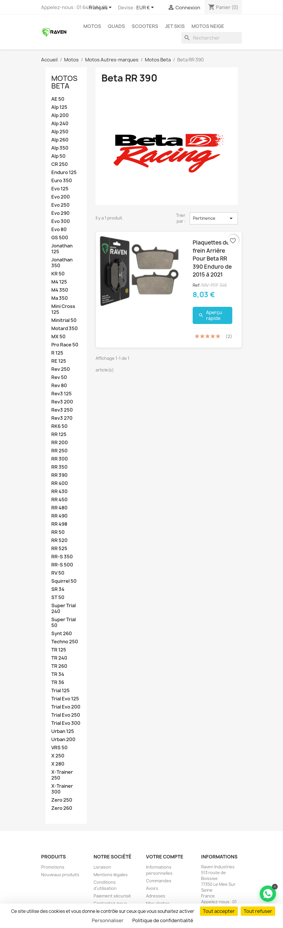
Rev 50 (59, 377)
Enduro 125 (64, 172)
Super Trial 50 (63, 622)
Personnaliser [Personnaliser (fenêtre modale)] (108, 920)
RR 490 (59, 516)
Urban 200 (63, 739)
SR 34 (57, 589)
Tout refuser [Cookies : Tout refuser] (258, 911)
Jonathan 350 (62, 263)
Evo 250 (60, 205)
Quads (116, 26)
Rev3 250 (62, 410)
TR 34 (57, 674)
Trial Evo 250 (65, 715)
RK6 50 (59, 426)
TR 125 (58, 650)
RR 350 (59, 467)
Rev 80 (59, 385)
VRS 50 (59, 748)
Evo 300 (60, 221)
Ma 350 (59, 298)
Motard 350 (64, 328)
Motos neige (207, 26)
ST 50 (57, 597)
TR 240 (59, 658)
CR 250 (59, 164)
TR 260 (59, 666)
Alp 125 (59, 107)
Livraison (102, 867)
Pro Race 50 (64, 345)
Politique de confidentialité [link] (162, 920)
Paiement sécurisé (112, 896)
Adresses (155, 896)
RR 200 (59, 443)
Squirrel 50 (64, 581)
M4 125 (59, 282)
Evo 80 (59, 229)
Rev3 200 (62, 402)
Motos (92, 26)
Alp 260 (59, 140)
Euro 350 (61, 181)
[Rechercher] (211, 38)
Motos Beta (64, 82)
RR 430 (59, 491)
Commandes (158, 880)
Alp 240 (59, 124)
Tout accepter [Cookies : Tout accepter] (219, 911)
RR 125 (58, 434)
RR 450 (59, 500)
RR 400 (59, 483)
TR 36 (57, 682)
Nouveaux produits (60, 874)
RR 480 (59, 508)
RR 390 (59, 475)
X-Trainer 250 (62, 775)
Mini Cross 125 (63, 309)
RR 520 (59, 540)
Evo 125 (59, 189)
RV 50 (57, 573)
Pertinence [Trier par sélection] (213, 218)
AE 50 (57, 99)
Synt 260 (61, 634)
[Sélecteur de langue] (101, 7)
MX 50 (58, 337)
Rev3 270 (62, 418)
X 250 (57, 756)
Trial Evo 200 (65, 707)
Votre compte (164, 856)
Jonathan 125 (62, 249)
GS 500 (59, 238)
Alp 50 (58, 156)
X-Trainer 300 (62, 789)
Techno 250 (64, 642)
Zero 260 (61, 808)
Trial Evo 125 (65, 699)
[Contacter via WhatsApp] (268, 894)
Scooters (145, 26)
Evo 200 (60, 197)
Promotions (52, 867)
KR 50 (58, 274)
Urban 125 (62, 731)
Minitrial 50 (64, 320)
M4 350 (59, 290)
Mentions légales (111, 874)
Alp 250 (59, 132)
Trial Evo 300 (65, 723)
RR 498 (59, 524)
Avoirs (152, 888)
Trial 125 (60, 691)
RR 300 (59, 459)
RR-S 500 (62, 565)
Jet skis (175, 26)
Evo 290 (60, 213)
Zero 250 (61, 800)
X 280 (57, 764)
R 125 (57, 353)
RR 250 (59, 451)
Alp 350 (59, 148)
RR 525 (59, 549)
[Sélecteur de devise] (146, 7)
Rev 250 (60, 369)
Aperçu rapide (210, 315)
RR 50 (58, 532)
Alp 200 (60, 115)
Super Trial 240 (63, 608)
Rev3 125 (61, 394)
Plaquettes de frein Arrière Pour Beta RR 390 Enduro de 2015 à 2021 (212, 258)
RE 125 (58, 361)
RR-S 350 (62, 557)
